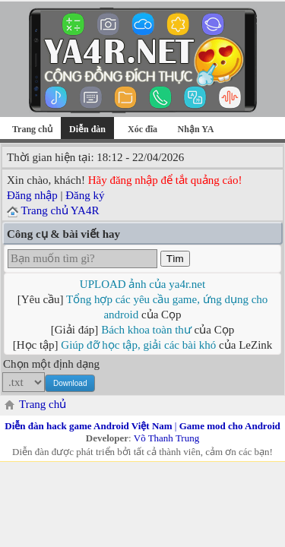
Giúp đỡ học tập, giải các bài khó (138, 345)
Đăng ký (84, 195)
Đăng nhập (32, 195)
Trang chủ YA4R (60, 210)
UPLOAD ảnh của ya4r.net (142, 284)
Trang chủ (32, 129)
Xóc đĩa (142, 129)
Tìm (175, 258)
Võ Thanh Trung (166, 438)
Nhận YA (196, 129)
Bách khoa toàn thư (146, 330)
